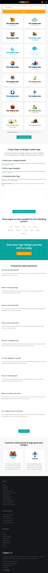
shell (26, 132)
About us (42, 6)
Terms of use (6, 538)
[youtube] (8, 570)
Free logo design (6, 498)
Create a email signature (8, 514)
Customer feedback (7, 536)
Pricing (4, 485)
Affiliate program (6, 542)
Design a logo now (24, 253)
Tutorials (5, 534)
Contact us (5, 546)
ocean (22, 132)
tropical (35, 132)
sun (28, 132)
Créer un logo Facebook (8, 518)
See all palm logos (24, 137)
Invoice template (6, 516)
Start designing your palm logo (24, 211)
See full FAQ (24, 431)
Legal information (6, 540)
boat (19, 132)
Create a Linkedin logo (8, 520)
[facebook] (3, 570)
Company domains (7, 494)
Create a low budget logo (8, 500)
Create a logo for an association (10, 492)
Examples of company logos (9, 504)
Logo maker (5, 489)
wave (39, 132)
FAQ (3, 544)
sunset (31, 132)
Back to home (24, 2)
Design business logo (7, 490)
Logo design (24, 6)
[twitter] (6, 570)
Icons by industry (6, 496)
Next (23, 11)
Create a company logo (8, 502)
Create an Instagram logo (8, 522)
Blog (4, 532)
